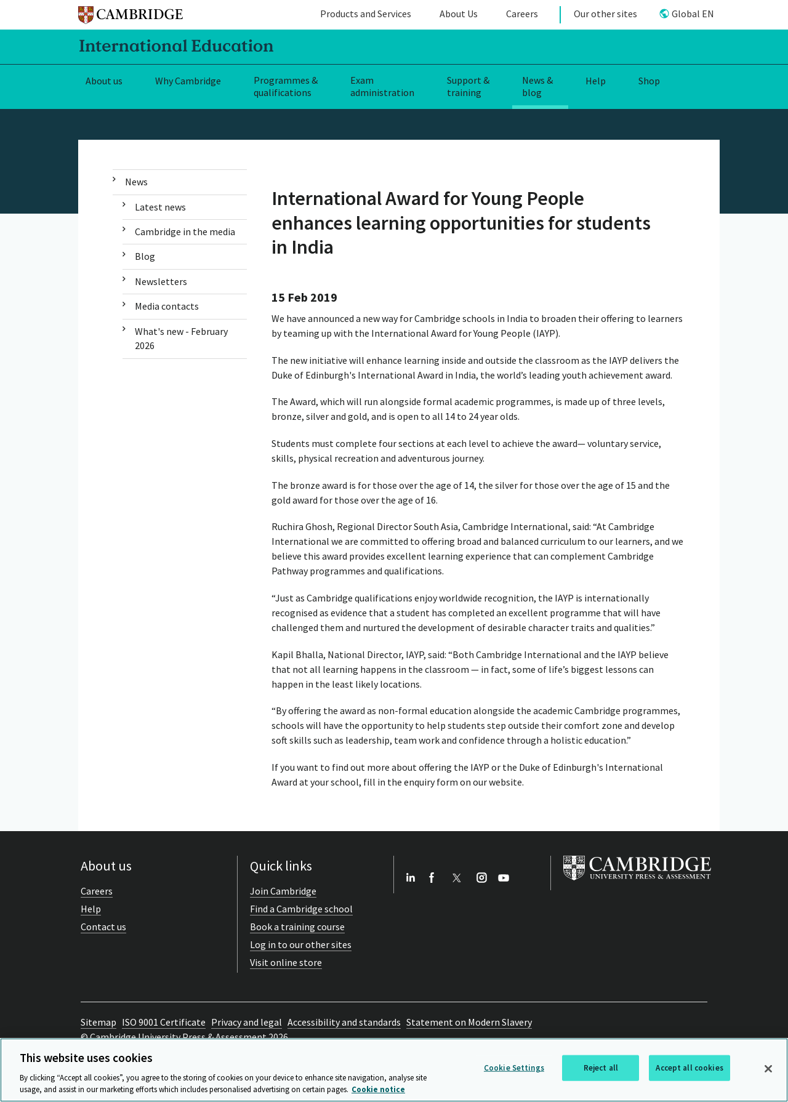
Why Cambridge (188, 80)
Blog (145, 256)
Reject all (601, 1068)
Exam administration (382, 86)
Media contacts (167, 306)
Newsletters (161, 281)
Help (595, 80)
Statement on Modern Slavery (469, 1022)
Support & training (468, 86)
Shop (649, 80)
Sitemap (98, 1022)
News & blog (537, 86)
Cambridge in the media (185, 231)
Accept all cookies (689, 1068)
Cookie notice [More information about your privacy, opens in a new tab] (378, 1089)
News (136, 181)
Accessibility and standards (344, 1022)
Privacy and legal (246, 1022)
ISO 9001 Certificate (164, 1022)
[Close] (768, 1068)
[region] (394, 1070)
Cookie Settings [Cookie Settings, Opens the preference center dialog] (514, 1068)
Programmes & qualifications (286, 86)
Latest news (160, 207)
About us (104, 80)
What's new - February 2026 (181, 338)
